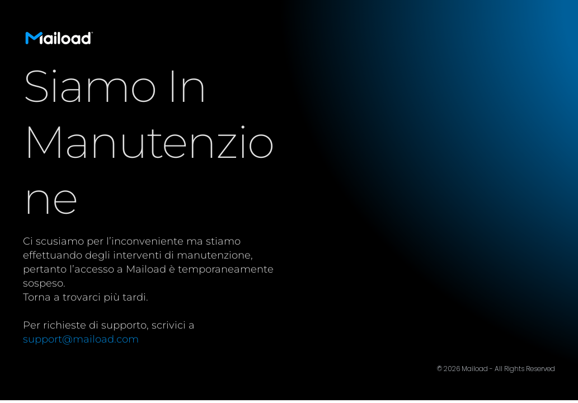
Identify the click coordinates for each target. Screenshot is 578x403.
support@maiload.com (81, 339)
